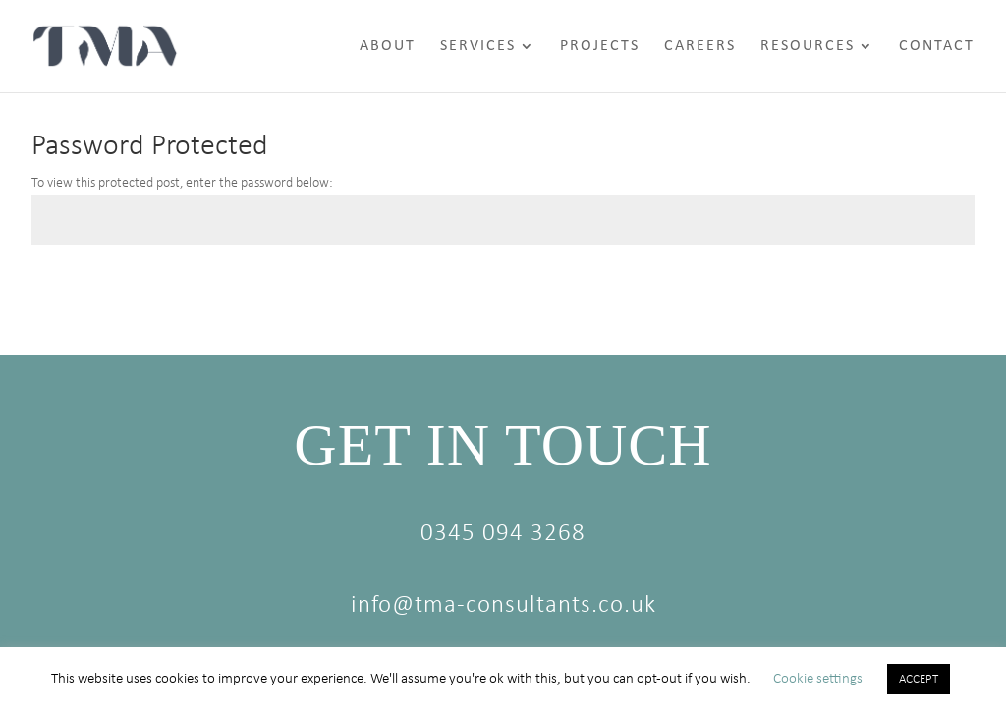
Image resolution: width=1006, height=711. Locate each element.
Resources (807, 46)
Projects (600, 46)
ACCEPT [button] (918, 679)
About (388, 46)
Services (478, 46)
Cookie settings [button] (818, 679)
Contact (937, 46)
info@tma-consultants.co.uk (503, 605)
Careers (700, 46)
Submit (925, 291)
